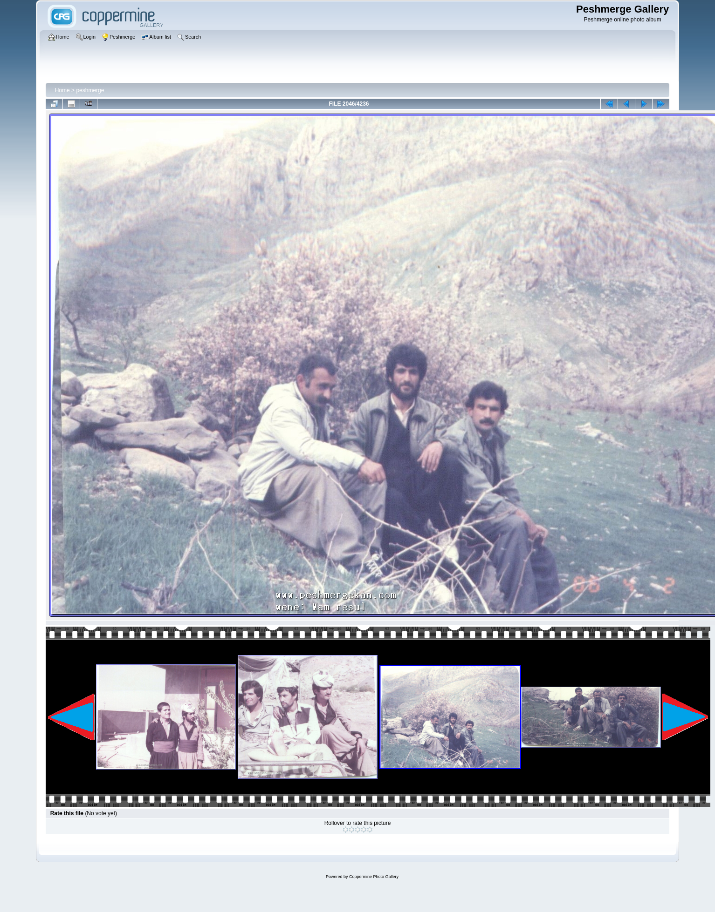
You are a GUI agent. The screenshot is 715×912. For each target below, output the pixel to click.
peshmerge (90, 90)
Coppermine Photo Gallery (374, 876)
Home (62, 90)
